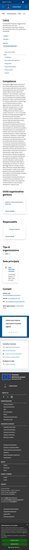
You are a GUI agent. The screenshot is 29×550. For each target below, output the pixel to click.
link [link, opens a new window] (6, 537)
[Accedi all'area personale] (23, 2)
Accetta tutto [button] (14, 540)
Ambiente (6, 452)
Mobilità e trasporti (9, 437)
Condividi (6, 36)
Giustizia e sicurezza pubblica (11, 447)
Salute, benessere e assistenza (12, 455)
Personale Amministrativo (10, 417)
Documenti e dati (8, 419)
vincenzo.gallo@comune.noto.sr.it (11, 295)
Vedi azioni (6, 39)
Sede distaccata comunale (11, 269)
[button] (14, 547)
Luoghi (5, 477)
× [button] (27, 524)
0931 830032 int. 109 (14, 298)
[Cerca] (26, 7)
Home (3, 13)
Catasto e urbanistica (9, 435)
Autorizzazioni (7, 457)
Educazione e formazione (10, 445)
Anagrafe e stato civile (9, 427)
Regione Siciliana (6, 2)
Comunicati (7, 468)
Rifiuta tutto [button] (14, 544)
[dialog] (14, 536)
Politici (5, 414)
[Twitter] (7, 397)
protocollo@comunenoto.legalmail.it (15, 301)
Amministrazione (11, 13)
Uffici (19, 13)
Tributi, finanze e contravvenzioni (12, 450)
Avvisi (5, 470)
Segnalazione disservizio (10, 511)
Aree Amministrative (9, 407)
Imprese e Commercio (9, 432)
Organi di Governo (8, 404)
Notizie (5, 465)
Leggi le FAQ (7, 514)
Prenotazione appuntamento (11, 509)
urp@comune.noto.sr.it (10, 498)
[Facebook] (3, 397)
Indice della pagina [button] (10, 52)
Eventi (5, 480)
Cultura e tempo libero (9, 430)
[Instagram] (11, 397)
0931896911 (13, 502)
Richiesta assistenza (9, 516)
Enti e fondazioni (8, 412)
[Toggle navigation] (3, 7)
